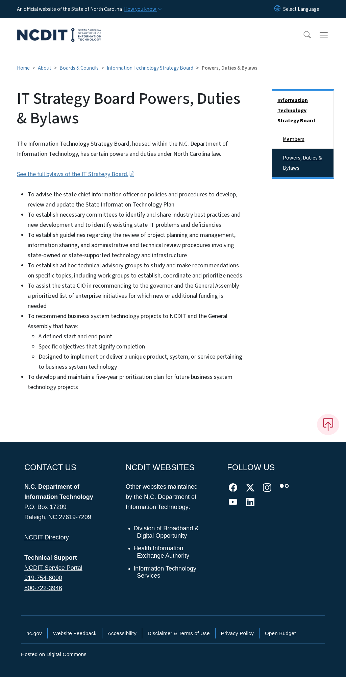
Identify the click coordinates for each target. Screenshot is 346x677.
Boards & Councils (79, 68)
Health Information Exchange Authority (161, 552)
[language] (301, 9)
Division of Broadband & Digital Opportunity (166, 532)
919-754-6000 (43, 578)
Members (293, 139)
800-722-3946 (43, 588)
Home (23, 68)
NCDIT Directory (46, 537)
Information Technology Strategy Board (150, 68)
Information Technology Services (165, 572)
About (44, 68)
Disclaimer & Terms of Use (179, 633)
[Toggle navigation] (330, 35)
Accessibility (122, 633)
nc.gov (34, 633)
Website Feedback (75, 633)
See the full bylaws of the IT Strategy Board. (76, 174)
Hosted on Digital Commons (53, 654)
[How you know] (142, 9)
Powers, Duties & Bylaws (302, 163)
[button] (303, 35)
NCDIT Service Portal (53, 567)
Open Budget (280, 633)
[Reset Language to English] (277, 9)
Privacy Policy (237, 633)
